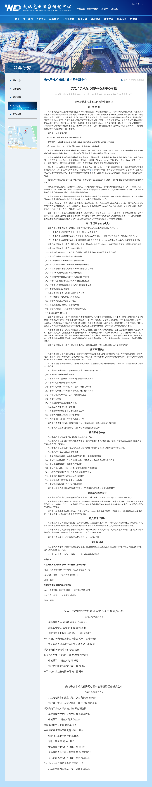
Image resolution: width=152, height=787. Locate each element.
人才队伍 (41, 19)
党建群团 (95, 19)
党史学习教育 (93, 9)
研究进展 (17, 97)
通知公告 (17, 80)
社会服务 (121, 19)
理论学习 (105, 9)
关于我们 (28, 19)
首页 (17, 19)
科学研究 (54, 19)
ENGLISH (115, 9)
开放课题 (17, 114)
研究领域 (17, 89)
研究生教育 (68, 19)
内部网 (133, 19)
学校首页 (81, 9)
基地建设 (17, 106)
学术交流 (108, 19)
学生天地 (82, 19)
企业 (91, 170)
